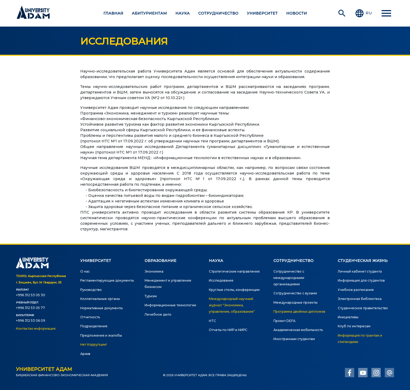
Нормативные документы (101, 308)
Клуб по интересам (354, 326)
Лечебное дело (158, 314)
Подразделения (93, 326)
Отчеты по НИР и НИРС (228, 330)
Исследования (221, 280)
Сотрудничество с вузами (295, 293)
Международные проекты (295, 302)
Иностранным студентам (294, 339)
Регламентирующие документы (107, 280)
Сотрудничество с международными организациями (288, 277)
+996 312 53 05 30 (30, 295)
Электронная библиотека (360, 299)
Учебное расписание (356, 290)
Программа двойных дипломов (299, 311)
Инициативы (348, 317)
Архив (85, 354)
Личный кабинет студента (360, 271)
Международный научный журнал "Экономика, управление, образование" (232, 305)
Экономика (154, 271)
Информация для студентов (361, 280)
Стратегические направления (234, 271)
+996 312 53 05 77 (30, 308)
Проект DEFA (284, 321)
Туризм (151, 296)
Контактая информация (36, 328)
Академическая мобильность (298, 330)
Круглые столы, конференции (234, 290)
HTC (212, 321)
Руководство (91, 290)
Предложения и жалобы (101, 335)
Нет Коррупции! (93, 344)
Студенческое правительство (363, 308)
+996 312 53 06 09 (30, 321)
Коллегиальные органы (100, 299)
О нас (85, 271)
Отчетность (90, 317)
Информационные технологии (170, 305)
